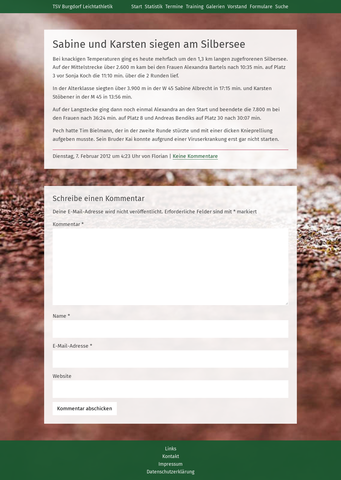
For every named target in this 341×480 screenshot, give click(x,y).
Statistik (154, 7)
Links (170, 449)
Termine (174, 7)
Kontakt (170, 456)
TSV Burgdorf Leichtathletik (83, 7)
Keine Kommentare (195, 156)
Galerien (215, 7)
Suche (281, 7)
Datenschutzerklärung (170, 472)
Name (61, 316)
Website (62, 376)
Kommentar (68, 224)
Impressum (170, 464)
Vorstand (237, 7)
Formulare (261, 7)
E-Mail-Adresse (72, 346)
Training (194, 7)
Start (136, 7)
